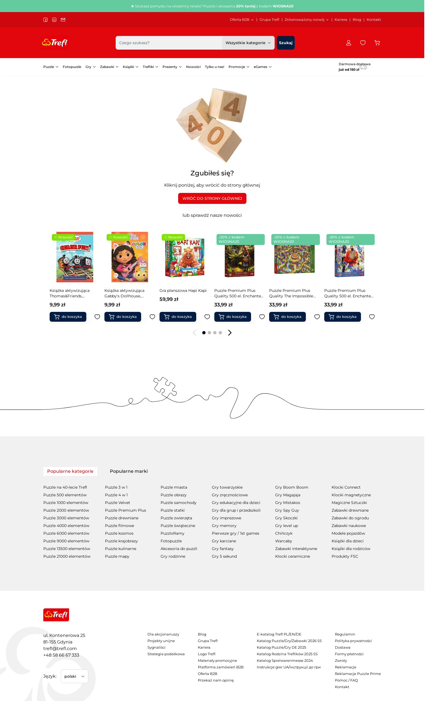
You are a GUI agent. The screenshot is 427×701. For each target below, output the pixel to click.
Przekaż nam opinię (216, 680)
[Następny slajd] (229, 332)
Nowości (193, 67)
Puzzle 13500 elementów (66, 548)
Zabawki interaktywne (296, 548)
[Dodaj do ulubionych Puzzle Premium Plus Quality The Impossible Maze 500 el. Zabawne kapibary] (262, 317)
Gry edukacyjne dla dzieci (236, 502)
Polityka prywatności (353, 641)
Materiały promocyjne (217, 661)
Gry (88, 67)
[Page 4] (220, 332)
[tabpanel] (212, 518)
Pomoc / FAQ (346, 680)
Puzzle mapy (117, 556)
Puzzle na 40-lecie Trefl (65, 487)
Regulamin (345, 634)
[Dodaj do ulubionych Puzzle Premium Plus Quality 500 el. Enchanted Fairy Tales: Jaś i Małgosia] (372, 317)
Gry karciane (224, 540)
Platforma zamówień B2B (221, 667)
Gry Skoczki (286, 517)
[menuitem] (242, 20)
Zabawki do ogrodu (350, 517)
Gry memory (224, 525)
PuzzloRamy (172, 533)
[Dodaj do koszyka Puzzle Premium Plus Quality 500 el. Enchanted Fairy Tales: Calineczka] (290, 317)
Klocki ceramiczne (292, 556)
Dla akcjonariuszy (163, 634)
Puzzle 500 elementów (65, 494)
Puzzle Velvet (117, 502)
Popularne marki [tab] (129, 471)
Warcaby (283, 540)
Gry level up (286, 525)
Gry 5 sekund (224, 556)
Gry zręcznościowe (230, 494)
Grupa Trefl (269, 20)
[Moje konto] (349, 43)
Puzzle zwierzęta (176, 517)
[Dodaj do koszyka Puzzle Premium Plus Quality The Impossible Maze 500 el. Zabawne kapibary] (234, 317)
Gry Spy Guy (287, 510)
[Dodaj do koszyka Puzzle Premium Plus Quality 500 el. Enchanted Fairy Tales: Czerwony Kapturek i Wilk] (180, 317)
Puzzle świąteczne (178, 525)
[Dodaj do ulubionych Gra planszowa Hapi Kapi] (152, 317)
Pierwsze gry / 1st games (235, 533)
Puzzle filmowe (119, 525)
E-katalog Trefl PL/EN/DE (279, 634)
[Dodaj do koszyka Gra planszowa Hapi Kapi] (125, 317)
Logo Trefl (206, 654)
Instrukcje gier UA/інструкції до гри (289, 667)
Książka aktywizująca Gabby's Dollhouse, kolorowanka (70, 293)
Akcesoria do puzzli (179, 548)
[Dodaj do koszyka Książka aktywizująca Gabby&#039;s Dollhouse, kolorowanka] (70, 317)
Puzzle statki (173, 510)
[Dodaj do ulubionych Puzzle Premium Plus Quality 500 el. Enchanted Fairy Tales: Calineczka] (317, 317)
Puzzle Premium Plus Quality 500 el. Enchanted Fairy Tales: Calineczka (293, 293)
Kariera (341, 20)
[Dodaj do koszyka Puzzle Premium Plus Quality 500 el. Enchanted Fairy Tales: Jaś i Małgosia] (344, 317)
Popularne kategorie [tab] (70, 471)
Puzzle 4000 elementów (66, 525)
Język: (49, 676)
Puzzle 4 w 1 (116, 494)
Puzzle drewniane (121, 517)
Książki (128, 67)
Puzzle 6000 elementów (66, 533)
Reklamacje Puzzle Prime (358, 674)
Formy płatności (349, 654)
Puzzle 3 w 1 (116, 487)
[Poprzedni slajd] (194, 332)
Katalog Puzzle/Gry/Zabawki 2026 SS (289, 641)
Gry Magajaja (287, 494)
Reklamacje (345, 667)
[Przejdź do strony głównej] (55, 43)
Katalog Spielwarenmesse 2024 (285, 661)
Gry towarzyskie (227, 487)
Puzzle (48, 67)
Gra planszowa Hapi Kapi (128, 290)
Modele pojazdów (348, 533)
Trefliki (148, 67)
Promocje (237, 67)
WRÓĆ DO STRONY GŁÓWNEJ (212, 198)
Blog (357, 20)
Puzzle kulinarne (120, 548)
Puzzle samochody (179, 502)
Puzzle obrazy (174, 494)
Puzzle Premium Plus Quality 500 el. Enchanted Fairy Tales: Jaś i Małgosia (348, 293)
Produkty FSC (345, 556)
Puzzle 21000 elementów (66, 556)
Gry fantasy (223, 548)
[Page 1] (204, 332)
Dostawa (343, 647)
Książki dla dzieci (348, 540)
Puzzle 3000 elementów (66, 517)
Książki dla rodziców (351, 548)
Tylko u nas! (214, 67)
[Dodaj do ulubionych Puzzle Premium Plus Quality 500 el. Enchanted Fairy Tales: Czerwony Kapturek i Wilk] (207, 317)
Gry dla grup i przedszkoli (236, 510)
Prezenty (170, 67)
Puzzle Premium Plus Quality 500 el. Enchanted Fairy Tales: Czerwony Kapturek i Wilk (184, 293)
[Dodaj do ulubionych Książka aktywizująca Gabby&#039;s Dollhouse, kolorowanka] (97, 317)
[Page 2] (209, 332)
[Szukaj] (285, 43)
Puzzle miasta (174, 487)
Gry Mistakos (287, 502)
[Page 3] (215, 332)
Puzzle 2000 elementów (66, 510)
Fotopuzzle (72, 67)
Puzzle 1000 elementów (65, 502)
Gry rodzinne (173, 556)
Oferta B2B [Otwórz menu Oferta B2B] (242, 20)
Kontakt (374, 20)
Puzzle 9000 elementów (66, 540)
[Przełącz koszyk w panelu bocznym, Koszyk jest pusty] (377, 43)
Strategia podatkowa (166, 654)
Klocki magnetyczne (351, 494)
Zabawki (107, 67)
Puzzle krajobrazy (121, 540)
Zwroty (341, 661)
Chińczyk (283, 533)
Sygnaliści (156, 647)
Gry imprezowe (226, 517)
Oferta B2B (207, 674)
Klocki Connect (346, 487)
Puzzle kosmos (119, 533)
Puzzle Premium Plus (125, 510)
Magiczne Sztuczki (349, 502)
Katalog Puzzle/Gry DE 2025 (281, 647)
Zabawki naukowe (349, 525)
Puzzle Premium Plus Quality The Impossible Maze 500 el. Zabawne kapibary (236, 293)
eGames (260, 67)
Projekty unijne (161, 641)
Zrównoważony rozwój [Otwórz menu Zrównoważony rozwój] (307, 20)
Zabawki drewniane (350, 510)
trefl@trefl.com (60, 648)
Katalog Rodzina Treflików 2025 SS (287, 654)
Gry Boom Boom (291, 487)
